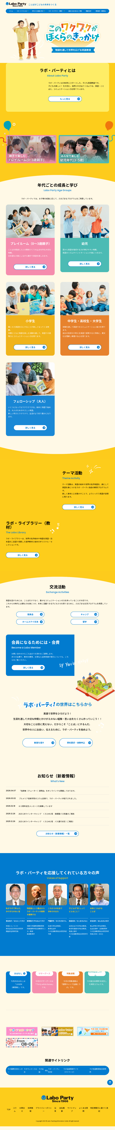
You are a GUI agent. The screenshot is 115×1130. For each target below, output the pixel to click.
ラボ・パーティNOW (54, 1070)
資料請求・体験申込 (101, 11)
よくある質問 (83, 1109)
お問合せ (22, 1109)
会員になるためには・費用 (75, 11)
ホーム (11, 11)
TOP (8, 1109)
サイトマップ (71, 1109)
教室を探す (88, 11)
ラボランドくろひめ (30, 1070)
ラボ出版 (41, 1070)
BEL (46, 1070)
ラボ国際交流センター (15, 1070)
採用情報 (30, 1109)
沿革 (55, 1109)
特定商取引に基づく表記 (99, 1109)
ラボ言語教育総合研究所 (97, 1070)
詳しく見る (30, 266)
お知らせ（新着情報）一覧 (58, 833)
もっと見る (65, 98)
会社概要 (62, 1109)
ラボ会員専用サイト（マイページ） (70, 1070)
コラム (15, 1109)
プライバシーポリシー (44, 1109)
